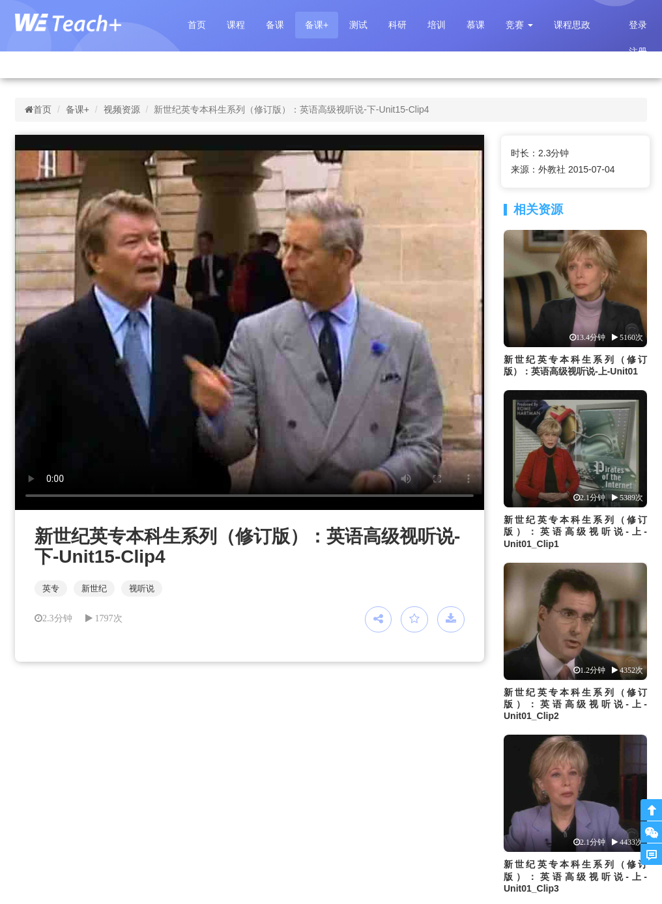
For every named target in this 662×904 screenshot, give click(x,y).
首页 (197, 25)
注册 (638, 51)
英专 (50, 588)
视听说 (141, 588)
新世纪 (94, 588)
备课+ (316, 25)
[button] (519, 25)
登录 (638, 25)
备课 (275, 25)
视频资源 (122, 109)
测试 (358, 25)
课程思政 (572, 25)
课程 (236, 25)
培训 (436, 25)
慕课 (476, 25)
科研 (397, 25)
